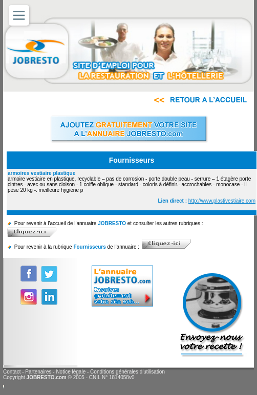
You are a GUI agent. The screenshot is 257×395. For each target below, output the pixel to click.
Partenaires (38, 372)
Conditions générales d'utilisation (127, 372)
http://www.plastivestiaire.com (221, 201)
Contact (11, 372)
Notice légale (70, 372)
